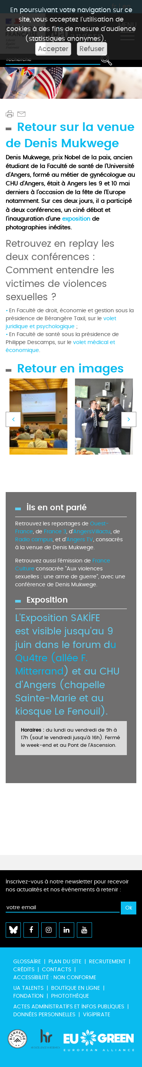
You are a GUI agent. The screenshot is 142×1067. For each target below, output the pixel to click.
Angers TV (79, 540)
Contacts (56, 970)
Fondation (28, 996)
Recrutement (107, 962)
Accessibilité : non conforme (54, 977)
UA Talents (28, 988)
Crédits (23, 970)
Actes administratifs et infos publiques (68, 1007)
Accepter (53, 49)
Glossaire (27, 962)
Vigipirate (96, 1015)
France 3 (55, 532)
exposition (76, 218)
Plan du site (64, 962)
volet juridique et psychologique (61, 322)
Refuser (92, 49)
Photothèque (70, 996)
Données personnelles (44, 1015)
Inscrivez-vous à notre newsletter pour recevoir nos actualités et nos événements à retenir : (67, 886)
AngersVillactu (92, 532)
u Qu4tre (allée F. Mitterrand (65, 658)
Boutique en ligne (75, 988)
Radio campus (34, 540)
